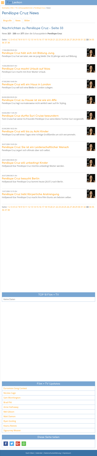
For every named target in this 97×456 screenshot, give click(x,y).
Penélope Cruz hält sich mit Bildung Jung (28, 53)
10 (23, 39)
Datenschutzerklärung (52, 453)
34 (90, 39)
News (18, 20)
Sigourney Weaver (12, 430)
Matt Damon (10, 416)
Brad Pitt (8, 402)
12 (29, 39)
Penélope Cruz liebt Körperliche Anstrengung (30, 194)
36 (3, 42)
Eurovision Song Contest (15, 388)
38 (8, 42)
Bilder (27, 20)
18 (46, 39)
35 (93, 39)
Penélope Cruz (39, 8)
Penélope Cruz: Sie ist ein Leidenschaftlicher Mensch (35, 147)
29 (76, 39)
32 (84, 39)
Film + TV (14, 8)
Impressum (66, 453)
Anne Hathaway (11, 407)
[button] (6, 443)
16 (40, 39)
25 (65, 39)
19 (48, 39)
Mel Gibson (9, 411)
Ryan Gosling (10, 421)
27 (71, 39)
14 (34, 39)
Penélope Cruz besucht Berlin (20, 178)
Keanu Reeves (10, 425)
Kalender (39, 453)
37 (6, 42)
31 (82, 39)
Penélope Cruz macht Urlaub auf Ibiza (26, 68)
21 (54, 39)
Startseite (5, 8)
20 (51, 39)
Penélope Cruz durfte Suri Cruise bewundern (30, 115)
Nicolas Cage (10, 393)
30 (79, 39)
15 (37, 39)
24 (62, 39)
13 (32, 39)
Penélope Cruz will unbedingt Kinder (25, 163)
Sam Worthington (12, 397)
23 (59, 39)
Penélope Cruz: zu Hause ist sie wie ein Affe (29, 100)
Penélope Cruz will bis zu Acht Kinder (25, 131)
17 (43, 39)
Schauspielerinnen (26, 8)
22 (57, 39)
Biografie (7, 20)
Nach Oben (30, 453)
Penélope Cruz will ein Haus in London (26, 84)
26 (68, 39)
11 (26, 39)
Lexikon (14, 2)
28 (73, 39)
